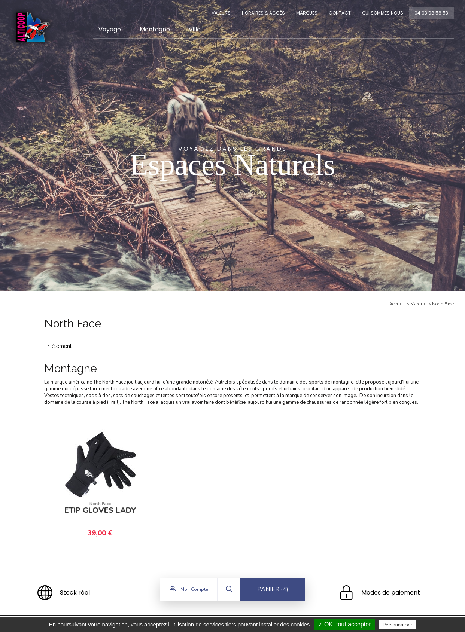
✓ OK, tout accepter (344, 624)
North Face (443, 303)
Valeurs (221, 13)
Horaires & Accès (263, 13)
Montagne (155, 29)
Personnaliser (398, 625)
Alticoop (32, 27)
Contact (340, 13)
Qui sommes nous (382, 13)
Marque (418, 303)
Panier (272, 591)
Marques (306, 13)
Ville (195, 29)
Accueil (397, 303)
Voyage (109, 29)
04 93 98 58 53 (431, 13)
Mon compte (189, 590)
